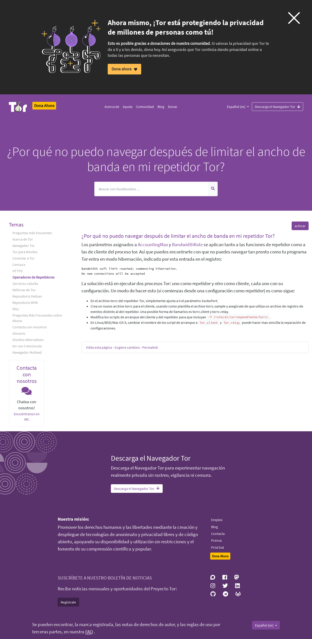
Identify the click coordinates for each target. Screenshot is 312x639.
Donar (172, 106)
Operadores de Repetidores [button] (33, 277)
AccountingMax (153, 245)
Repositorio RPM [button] (25, 302)
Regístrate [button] (68, 602)
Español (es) (236, 106)
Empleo (217, 519)
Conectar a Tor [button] (23, 258)
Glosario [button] (18, 333)
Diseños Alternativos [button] (28, 339)
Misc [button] (15, 309)
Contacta (218, 533)
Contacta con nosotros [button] (29, 327)
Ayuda (127, 106)
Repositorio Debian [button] (27, 296)
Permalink (150, 347)
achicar (300, 226)
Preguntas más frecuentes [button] (32, 233)
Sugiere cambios (127, 347)
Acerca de (112, 106)
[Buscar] (151, 189)
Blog (160, 106)
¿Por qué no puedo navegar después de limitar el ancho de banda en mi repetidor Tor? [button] (178, 235)
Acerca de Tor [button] (22, 239)
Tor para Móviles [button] (25, 252)
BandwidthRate (187, 245)
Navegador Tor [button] (23, 245)
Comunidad (145, 106)
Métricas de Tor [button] (24, 290)
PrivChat (217, 547)
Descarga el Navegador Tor (277, 106)
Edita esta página (99, 347)
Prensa (216, 540)
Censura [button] (18, 264)
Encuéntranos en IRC (27, 417)
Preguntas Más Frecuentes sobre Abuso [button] (37, 318)
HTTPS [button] (17, 271)
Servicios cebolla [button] (25, 283)
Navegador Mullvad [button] (27, 352)
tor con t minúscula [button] (27, 346)
